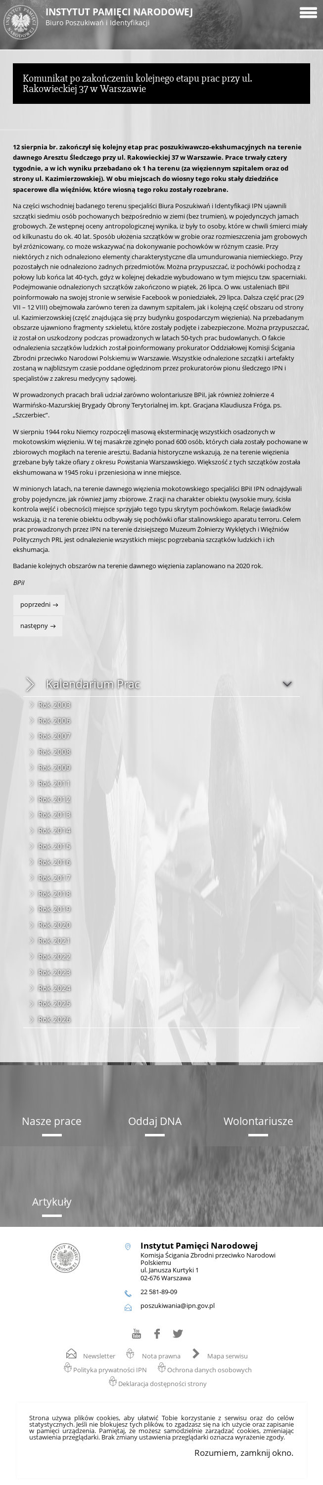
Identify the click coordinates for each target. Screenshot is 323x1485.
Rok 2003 (54, 705)
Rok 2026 (54, 1019)
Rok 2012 (54, 799)
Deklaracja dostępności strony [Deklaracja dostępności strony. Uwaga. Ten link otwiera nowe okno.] (162, 1384)
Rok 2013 (54, 814)
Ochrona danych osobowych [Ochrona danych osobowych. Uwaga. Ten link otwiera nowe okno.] (209, 1370)
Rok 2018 (54, 894)
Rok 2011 (54, 783)
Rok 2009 (54, 767)
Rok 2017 (54, 878)
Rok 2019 (54, 909)
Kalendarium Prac (93, 684)
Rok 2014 (54, 830)
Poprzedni (32, 602)
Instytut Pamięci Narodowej (154, 17)
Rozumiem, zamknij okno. (244, 1452)
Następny (31, 623)
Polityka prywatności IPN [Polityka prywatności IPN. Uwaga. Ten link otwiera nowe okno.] (110, 1370)
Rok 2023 (54, 972)
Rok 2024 (54, 988)
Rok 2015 (54, 846)
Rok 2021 (54, 940)
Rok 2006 (54, 720)
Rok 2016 (54, 862)
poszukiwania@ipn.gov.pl (177, 1306)
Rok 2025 (54, 1003)
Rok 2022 (54, 956)
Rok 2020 (54, 925)
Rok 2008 (54, 752)
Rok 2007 (54, 736)
